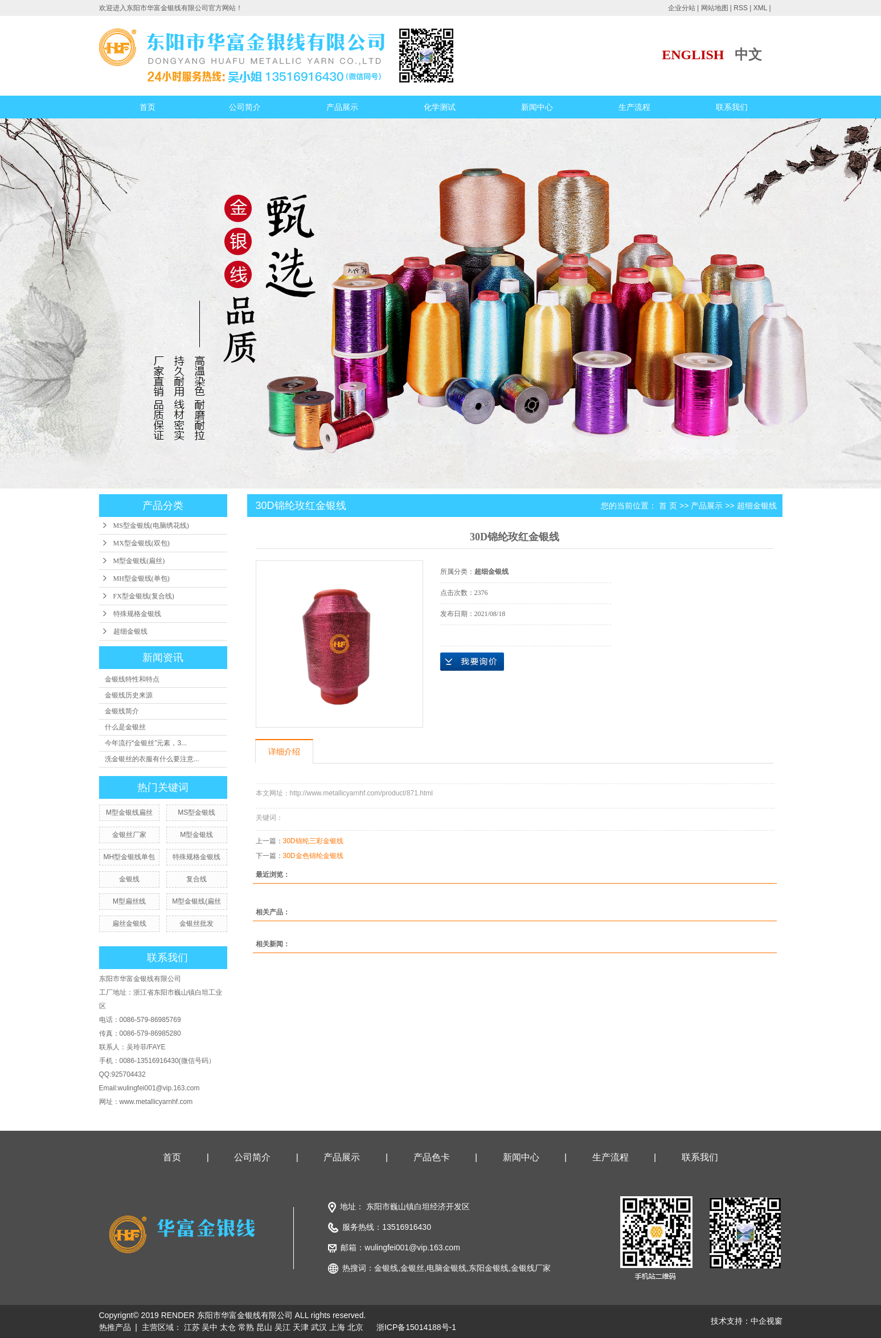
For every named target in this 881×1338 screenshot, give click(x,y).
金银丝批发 (196, 923)
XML (760, 8)
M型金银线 (196, 835)
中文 (748, 54)
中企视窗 (766, 1320)
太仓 (228, 1327)
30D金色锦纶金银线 (313, 856)
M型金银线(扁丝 (196, 901)
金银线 (129, 879)
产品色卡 (431, 1157)
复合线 (196, 879)
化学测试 (440, 107)
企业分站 (681, 8)
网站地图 (714, 8)
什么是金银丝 (125, 727)
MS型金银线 (196, 812)
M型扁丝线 (129, 901)
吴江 (282, 1327)
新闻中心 (537, 107)
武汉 (319, 1327)
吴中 (210, 1327)
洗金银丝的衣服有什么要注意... (152, 759)
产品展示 (342, 107)
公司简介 (245, 107)
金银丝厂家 (129, 835)
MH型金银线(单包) (141, 578)
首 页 (668, 505)
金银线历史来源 (129, 695)
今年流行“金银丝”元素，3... (146, 743)
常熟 (246, 1327)
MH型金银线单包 (129, 857)
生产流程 (634, 107)
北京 (355, 1327)
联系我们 (732, 107)
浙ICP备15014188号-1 (416, 1327)
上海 (337, 1327)
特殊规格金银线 (137, 614)
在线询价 (472, 661)
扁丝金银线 (129, 923)
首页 (147, 107)
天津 (301, 1327)
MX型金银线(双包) (141, 543)
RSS (741, 8)
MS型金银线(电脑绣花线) (151, 526)
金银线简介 (122, 711)
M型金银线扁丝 (129, 812)
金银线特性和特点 (132, 679)
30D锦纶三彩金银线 (313, 841)
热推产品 (115, 1327)
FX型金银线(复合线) (143, 596)
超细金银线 (130, 631)
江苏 (192, 1327)
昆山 (264, 1327)
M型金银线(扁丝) (139, 561)
